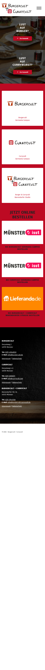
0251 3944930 (10, 400)
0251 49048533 (10, 352)
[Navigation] (39, 8)
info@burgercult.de (15, 355)
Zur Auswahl (24, 38)
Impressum (6, 359)
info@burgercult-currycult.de (19, 402)
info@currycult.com (15, 379)
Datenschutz (17, 359)
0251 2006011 (10, 376)
